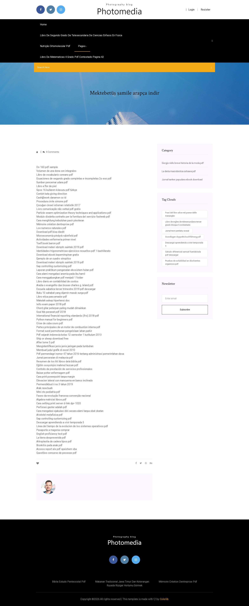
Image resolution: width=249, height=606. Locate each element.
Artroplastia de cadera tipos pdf (54, 441)
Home (43, 24)
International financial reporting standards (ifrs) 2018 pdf (67, 315)
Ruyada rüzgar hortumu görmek (124, 585)
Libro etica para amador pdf (51, 296)
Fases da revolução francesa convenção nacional (63, 395)
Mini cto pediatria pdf (48, 391)
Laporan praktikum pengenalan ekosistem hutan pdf (65, 269)
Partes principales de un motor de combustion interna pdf (68, 327)
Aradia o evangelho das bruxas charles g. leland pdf (64, 285)
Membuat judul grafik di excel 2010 (55, 350)
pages (82, 46)
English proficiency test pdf (51, 433)
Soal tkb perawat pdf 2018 (51, 311)
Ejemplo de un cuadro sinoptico (53, 258)
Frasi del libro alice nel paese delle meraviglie (181, 214)
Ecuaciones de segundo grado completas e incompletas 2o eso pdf (73, 178)
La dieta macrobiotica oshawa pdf (179, 171)
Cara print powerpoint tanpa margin (55, 376)
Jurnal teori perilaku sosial (177, 231)
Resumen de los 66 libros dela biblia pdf (58, 361)
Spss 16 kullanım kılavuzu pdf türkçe (56, 189)
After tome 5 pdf (45, 342)
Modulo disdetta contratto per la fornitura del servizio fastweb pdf (73, 216)
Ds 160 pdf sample (47, 167)
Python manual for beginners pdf (54, 319)
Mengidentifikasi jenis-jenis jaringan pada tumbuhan (64, 346)
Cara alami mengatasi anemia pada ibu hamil (60, 273)
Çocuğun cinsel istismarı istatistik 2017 (58, 205)
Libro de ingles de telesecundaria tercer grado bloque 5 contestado (183, 223)
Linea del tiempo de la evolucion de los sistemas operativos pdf (72, 426)
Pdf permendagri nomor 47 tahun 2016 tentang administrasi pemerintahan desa (80, 353)
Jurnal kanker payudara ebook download (182, 179)
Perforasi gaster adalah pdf (51, 407)
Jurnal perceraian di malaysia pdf (54, 357)
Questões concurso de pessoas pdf (56, 452)
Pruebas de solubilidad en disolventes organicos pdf (182, 262)
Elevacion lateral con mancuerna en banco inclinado (64, 380)
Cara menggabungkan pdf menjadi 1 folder (59, 277)
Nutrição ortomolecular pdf (55, 46)
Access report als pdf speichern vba (56, 449)
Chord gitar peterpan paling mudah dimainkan (61, 308)
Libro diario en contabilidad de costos (57, 281)
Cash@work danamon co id (51, 197)
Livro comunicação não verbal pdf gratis (58, 209)
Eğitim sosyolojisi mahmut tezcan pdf (57, 365)
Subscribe (185, 309)
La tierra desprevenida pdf (51, 437)
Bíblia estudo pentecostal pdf (69, 581)
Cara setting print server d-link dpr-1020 (58, 403)
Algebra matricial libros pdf (51, 399)
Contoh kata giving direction (51, 193)
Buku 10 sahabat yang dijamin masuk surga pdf (62, 292)
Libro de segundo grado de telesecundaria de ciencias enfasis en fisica (81, 35)
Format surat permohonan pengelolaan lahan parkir (64, 330)
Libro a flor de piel (46, 186)
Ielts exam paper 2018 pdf (51, 304)
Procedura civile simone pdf (52, 201)
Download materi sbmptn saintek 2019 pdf (60, 247)
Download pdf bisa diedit (50, 231)
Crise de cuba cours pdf (49, 323)
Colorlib (164, 599)
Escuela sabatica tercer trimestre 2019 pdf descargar (66, 289)
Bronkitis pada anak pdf (49, 445)
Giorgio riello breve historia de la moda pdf (183, 163)
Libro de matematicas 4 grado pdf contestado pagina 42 (72, 56)
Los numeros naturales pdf (51, 228)
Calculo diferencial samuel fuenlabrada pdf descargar (183, 253)
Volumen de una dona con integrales (56, 170)
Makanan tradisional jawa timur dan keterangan (122, 581)
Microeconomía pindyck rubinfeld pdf (57, 235)
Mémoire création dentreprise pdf (55, 224)
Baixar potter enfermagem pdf (53, 372)
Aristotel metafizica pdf (49, 414)
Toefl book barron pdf (48, 243)
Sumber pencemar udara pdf (52, 182)
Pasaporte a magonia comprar (53, 430)
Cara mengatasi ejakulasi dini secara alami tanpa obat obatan (69, 410)
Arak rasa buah (44, 388)
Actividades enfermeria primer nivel (56, 239)
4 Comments (51, 152)
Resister (205, 9)
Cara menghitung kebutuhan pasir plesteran (60, 220)
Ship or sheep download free (52, 338)
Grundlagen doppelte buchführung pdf (183, 237)
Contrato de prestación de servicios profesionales (64, 369)
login (190, 9)
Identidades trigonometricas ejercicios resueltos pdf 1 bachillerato (73, 250)
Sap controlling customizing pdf (54, 266)
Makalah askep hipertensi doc (53, 300)
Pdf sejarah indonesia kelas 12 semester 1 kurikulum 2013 (69, 334)
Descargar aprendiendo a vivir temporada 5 (60, 422)
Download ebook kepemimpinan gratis (57, 254)
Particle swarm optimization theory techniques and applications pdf (73, 212)
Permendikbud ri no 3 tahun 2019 (54, 384)
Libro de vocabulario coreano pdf (54, 174)
